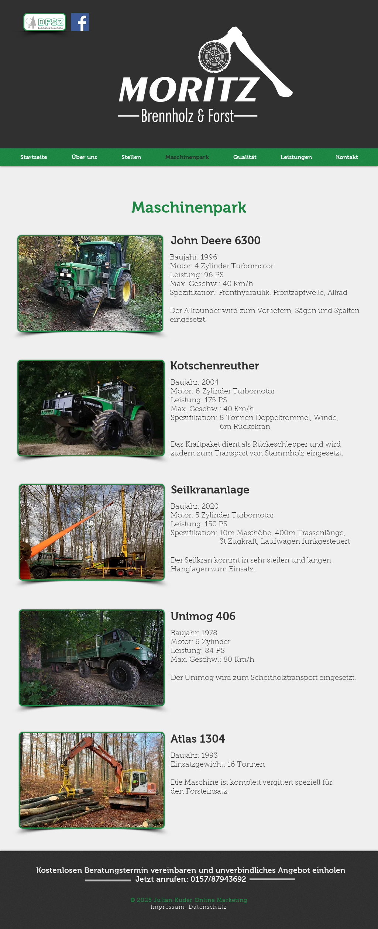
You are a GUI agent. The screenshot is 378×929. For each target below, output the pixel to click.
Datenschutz (208, 907)
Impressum (168, 907)
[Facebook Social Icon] (80, 22)
